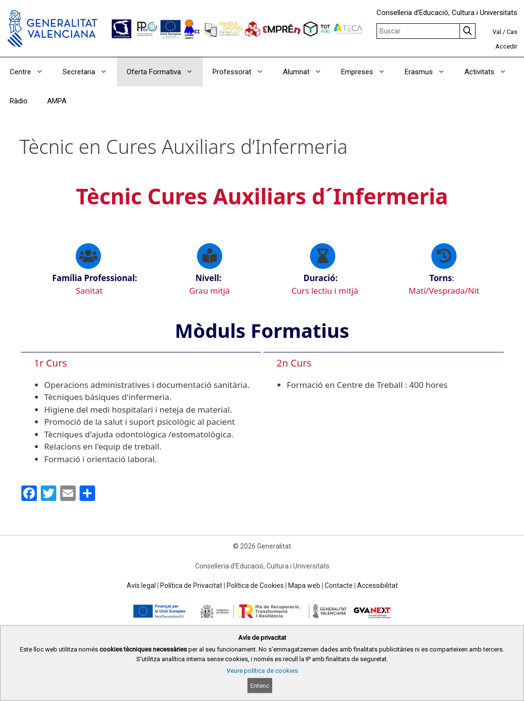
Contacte (339, 585)
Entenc (259, 685)
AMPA (56, 101)
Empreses (368, 71)
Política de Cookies (255, 585)
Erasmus (430, 71)
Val (496, 31)
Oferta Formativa (165, 71)
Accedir (506, 46)
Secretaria (90, 71)
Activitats (490, 71)
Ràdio (19, 101)
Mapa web (304, 585)
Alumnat (307, 71)
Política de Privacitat (191, 585)
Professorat (243, 71)
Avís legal (141, 585)
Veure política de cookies (262, 670)
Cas (512, 31)
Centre (31, 71)
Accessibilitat (377, 585)
